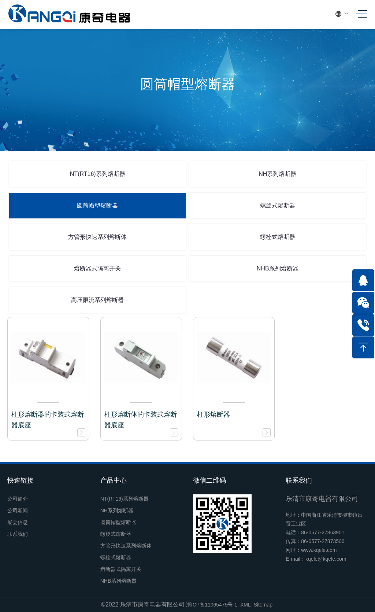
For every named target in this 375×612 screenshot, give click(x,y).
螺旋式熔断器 (277, 205)
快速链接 (20, 480)
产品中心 (113, 480)
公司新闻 (17, 510)
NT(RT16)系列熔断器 (97, 174)
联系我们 (17, 534)
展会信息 (17, 522)
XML (245, 605)
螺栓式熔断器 (277, 237)
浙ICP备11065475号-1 (211, 605)
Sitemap (263, 605)
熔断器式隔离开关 (97, 268)
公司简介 (17, 499)
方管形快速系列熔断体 (97, 237)
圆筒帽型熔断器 (97, 205)
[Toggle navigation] (360, 14)
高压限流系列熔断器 (97, 300)
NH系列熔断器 (277, 174)
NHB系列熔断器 (277, 268)
